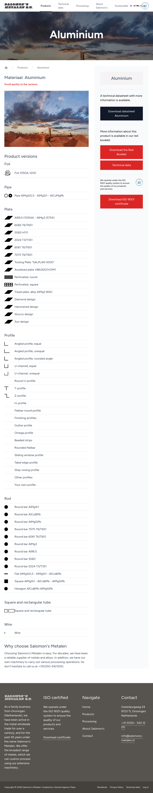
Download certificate (57, 737)
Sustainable (121, 5)
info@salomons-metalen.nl (132, 738)
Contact (87, 736)
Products (46, 5)
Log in (146, 787)
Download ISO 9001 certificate (122, 201)
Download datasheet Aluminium (121, 113)
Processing (82, 5)
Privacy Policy (117, 787)
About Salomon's (102, 6)
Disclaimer (102, 787)
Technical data (63, 6)
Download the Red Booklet (122, 152)
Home (86, 707)
